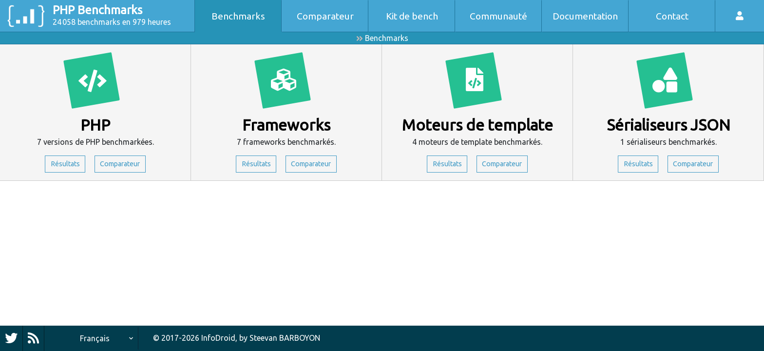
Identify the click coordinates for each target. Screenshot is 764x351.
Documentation (585, 16)
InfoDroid (218, 337)
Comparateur (325, 16)
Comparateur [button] (123, 164)
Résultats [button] (60, 164)
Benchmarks (238, 16)
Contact (672, 16)
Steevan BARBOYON (284, 337)
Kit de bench (412, 16)
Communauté (498, 16)
